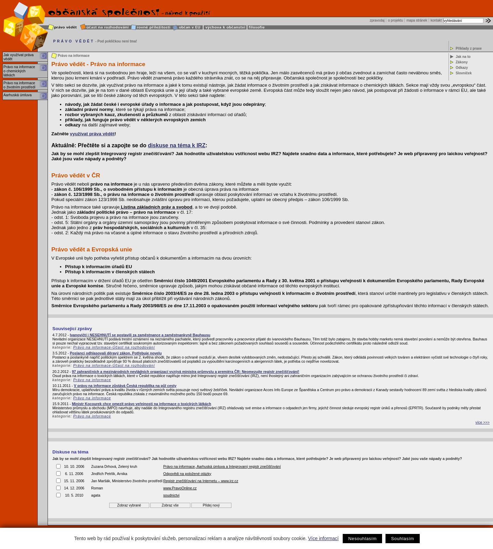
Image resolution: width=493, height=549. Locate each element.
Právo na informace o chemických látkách (19, 71)
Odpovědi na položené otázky (187, 474)
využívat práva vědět (92, 133)
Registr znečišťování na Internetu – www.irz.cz (200, 481)
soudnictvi (171, 495)
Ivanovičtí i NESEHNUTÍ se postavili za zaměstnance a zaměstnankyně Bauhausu (140, 335)
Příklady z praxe (469, 48)
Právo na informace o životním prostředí (19, 85)
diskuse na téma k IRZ (176, 145)
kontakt (436, 20)
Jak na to (463, 57)
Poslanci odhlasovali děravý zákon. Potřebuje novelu (116, 353)
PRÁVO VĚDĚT (73, 41)
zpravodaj (377, 20)
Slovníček (464, 73)
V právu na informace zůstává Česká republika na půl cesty (125, 386)
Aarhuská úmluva (17, 95)
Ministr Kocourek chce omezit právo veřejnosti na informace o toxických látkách (141, 404)
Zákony (462, 62)
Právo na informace (92, 380)
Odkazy (462, 68)
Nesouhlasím (362, 538)
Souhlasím (402, 538)
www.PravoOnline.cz (180, 488)
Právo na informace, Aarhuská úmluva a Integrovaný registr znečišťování (222, 466)
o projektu (395, 20)
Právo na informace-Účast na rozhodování (114, 347)
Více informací (323, 538)
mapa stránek (416, 20)
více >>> (483, 422)
